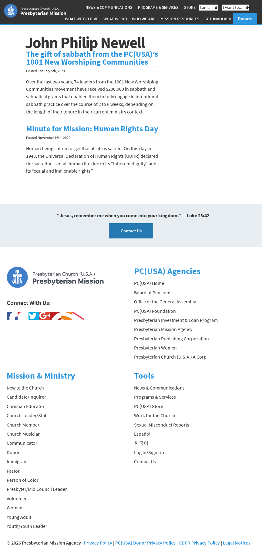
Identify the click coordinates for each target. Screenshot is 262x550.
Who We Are (144, 19)
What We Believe (82, 19)
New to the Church (25, 388)
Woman (14, 507)
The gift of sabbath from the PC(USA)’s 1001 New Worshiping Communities (92, 58)
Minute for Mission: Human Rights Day (92, 128)
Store (190, 7)
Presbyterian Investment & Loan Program (176, 320)
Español (142, 434)
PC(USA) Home (149, 283)
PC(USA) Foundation (155, 311)
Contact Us (131, 231)
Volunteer (17, 498)
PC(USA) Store (148, 406)
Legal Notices (236, 543)
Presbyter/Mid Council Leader (37, 489)
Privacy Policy (98, 543)
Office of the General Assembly (165, 302)
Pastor (13, 471)
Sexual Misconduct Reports (161, 425)
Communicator (22, 443)
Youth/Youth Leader (27, 526)
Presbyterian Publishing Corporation (171, 339)
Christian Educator (26, 406)
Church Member (23, 425)
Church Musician (24, 434)
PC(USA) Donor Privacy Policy (145, 543)
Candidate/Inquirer (26, 397)
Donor (13, 452)
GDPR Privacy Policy (199, 543)
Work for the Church (154, 415)
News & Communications (109, 7)
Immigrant (17, 461)
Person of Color (23, 480)
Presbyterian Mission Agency (163, 329)
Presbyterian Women (155, 348)
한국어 (141, 443)
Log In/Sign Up (149, 452)
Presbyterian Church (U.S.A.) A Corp (170, 357)
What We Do (115, 19)
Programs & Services (158, 7)
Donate (245, 19)
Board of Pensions (152, 292)
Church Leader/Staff (27, 415)
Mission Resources (180, 19)
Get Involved (217, 19)
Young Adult (19, 517)
